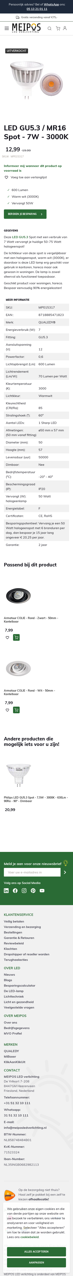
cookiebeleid (29, 1237)
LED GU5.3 (20, 237)
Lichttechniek (14, 996)
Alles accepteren (36, 1251)
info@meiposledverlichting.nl (25, 1128)
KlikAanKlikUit (14, 1062)
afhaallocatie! (38, 1199)
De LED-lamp (14, 991)
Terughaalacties (16, 960)
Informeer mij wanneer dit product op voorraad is (33, 168)
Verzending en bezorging (22, 927)
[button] (64, 28)
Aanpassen (36, 1262)
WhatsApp (51, 4)
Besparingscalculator (19, 985)
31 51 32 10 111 (16, 1115)
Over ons (10, 1022)
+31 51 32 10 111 (17, 1103)
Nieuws (9, 974)
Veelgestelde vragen (19, 1007)
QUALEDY (11, 1051)
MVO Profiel (13, 1033)
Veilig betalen (14, 921)
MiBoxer (10, 1056)
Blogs (8, 980)
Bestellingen (13, 932)
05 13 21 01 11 (37, 9)
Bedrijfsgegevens (17, 1028)
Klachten (10, 949)
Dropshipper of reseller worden (26, 954)
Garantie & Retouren (19, 938)
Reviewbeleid (14, 943)
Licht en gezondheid (19, 1002)
